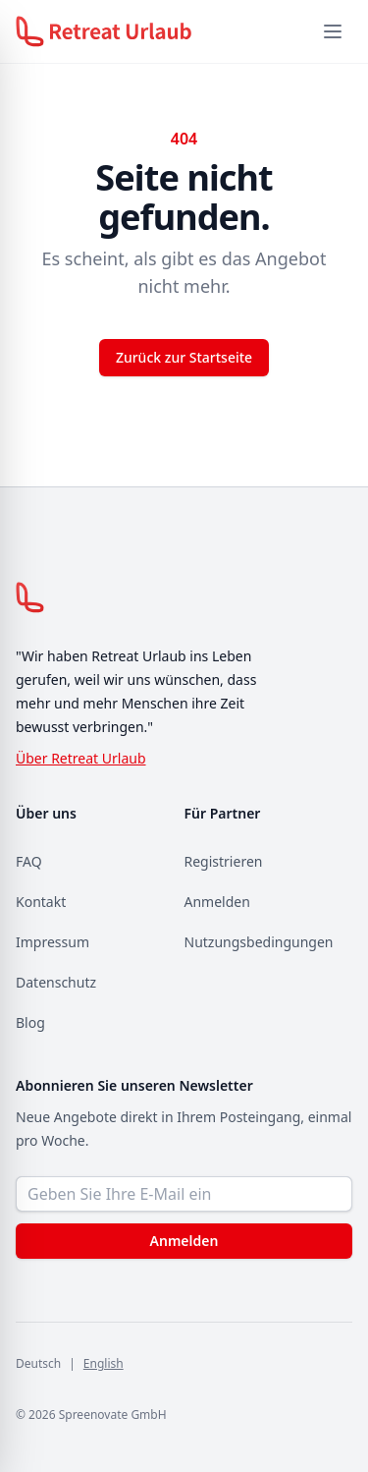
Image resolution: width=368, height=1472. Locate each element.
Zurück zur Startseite (184, 357)
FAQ (29, 861)
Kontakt (41, 901)
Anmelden (217, 901)
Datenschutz (56, 982)
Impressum (52, 942)
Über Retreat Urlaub (81, 758)
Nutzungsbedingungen (259, 942)
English (103, 1363)
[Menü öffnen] (332, 31)
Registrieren (223, 861)
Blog (30, 1022)
